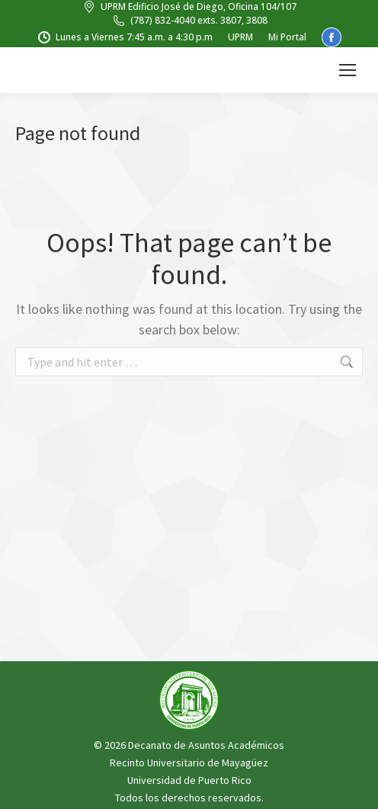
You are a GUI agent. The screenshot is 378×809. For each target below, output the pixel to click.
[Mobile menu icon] (347, 70)
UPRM (240, 36)
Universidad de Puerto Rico (189, 780)
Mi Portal (287, 36)
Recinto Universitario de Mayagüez (189, 762)
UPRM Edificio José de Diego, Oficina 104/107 (189, 7)
